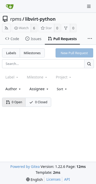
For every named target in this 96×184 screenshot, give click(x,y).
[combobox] (13, 89)
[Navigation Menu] (88, 6)
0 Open (14, 102)
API (67, 179)
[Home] (10, 6)
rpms (16, 18)
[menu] (62, 89)
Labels (11, 53)
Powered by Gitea (25, 166)
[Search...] (89, 63)
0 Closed (38, 102)
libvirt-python (40, 18)
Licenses (53, 179)
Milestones (32, 53)
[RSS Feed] (6, 28)
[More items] (90, 38)
